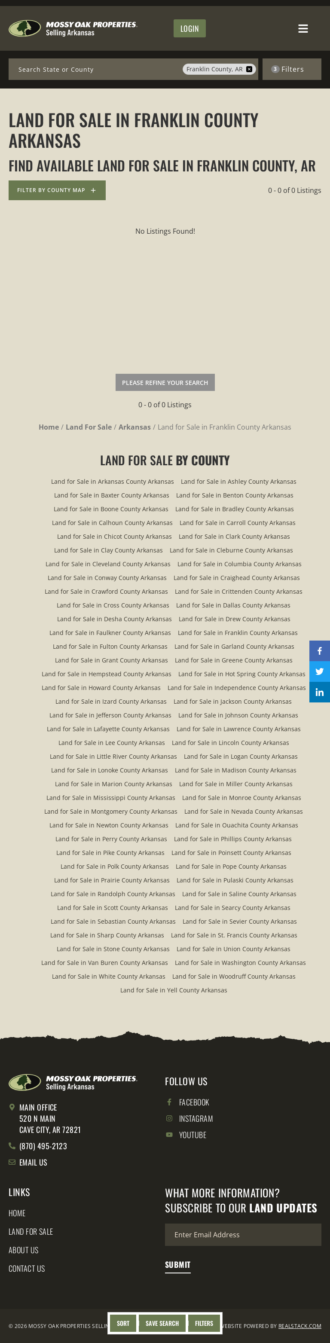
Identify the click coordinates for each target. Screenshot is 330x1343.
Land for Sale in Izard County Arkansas (111, 701)
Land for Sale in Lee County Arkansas (111, 743)
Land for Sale (31, 1231)
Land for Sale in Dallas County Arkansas (233, 605)
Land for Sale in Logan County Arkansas (241, 756)
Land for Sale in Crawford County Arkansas (106, 591)
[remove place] (249, 69)
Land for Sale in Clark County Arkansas (234, 536)
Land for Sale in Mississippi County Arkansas (110, 798)
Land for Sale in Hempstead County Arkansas (106, 674)
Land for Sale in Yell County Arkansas (173, 990)
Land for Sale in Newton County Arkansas (108, 825)
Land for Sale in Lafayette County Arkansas (108, 729)
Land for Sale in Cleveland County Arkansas (108, 564)
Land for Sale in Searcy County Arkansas (232, 907)
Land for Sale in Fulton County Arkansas (110, 646)
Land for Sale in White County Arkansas (108, 976)
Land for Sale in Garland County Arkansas (234, 646)
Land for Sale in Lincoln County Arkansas (230, 743)
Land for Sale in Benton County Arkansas (234, 495)
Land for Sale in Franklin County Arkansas (238, 633)
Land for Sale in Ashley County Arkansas (238, 481)
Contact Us (27, 1268)
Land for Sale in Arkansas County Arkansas (112, 481)
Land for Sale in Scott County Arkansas (112, 907)
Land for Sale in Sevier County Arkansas (240, 921)
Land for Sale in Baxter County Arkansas (111, 495)
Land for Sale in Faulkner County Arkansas (110, 633)
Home (17, 1213)
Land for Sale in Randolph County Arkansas (113, 894)
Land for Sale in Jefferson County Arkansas (110, 715)
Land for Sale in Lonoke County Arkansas (109, 770)
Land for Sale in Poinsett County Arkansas (231, 853)
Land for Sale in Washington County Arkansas (240, 962)
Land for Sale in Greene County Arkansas (234, 660)
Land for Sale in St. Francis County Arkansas (234, 935)
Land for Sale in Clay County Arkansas (108, 550)
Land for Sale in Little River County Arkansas (113, 756)
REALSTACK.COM (299, 1326)
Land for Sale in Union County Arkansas (233, 949)
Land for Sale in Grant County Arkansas (111, 660)
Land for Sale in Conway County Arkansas (107, 578)
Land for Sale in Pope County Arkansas (231, 866)
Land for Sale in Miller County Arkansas (236, 784)
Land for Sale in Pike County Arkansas (110, 853)
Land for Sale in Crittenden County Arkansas (238, 591)
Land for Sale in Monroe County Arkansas (241, 798)
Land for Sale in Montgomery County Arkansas (110, 811)
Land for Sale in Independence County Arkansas (237, 688)
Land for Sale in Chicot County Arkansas (114, 536)
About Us (24, 1250)
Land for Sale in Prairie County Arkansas (112, 880)
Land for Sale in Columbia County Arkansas (239, 564)
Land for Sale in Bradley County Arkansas (234, 509)
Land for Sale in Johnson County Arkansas (238, 715)
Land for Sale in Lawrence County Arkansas (239, 729)
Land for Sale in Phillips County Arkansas (233, 839)
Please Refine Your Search (165, 382)
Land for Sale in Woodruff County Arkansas (234, 976)
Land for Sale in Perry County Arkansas (111, 839)
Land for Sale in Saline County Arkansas (239, 894)
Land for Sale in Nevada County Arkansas (243, 811)
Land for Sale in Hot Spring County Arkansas (242, 674)
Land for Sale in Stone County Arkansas (113, 949)
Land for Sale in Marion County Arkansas (113, 784)
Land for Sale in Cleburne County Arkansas (231, 550)
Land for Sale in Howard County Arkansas (101, 688)
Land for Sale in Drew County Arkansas (234, 619)
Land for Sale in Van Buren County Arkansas (104, 962)
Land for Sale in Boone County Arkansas (111, 509)
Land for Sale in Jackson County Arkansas (233, 701)
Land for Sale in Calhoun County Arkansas (112, 523)
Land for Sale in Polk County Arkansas (115, 866)
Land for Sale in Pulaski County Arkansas (235, 880)
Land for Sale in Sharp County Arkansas (107, 935)
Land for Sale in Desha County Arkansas (114, 619)
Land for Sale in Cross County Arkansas (113, 605)
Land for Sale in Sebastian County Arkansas (113, 921)
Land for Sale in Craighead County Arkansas (237, 578)
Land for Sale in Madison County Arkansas (235, 770)
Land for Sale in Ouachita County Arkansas (236, 825)
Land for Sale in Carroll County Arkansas (238, 523)
